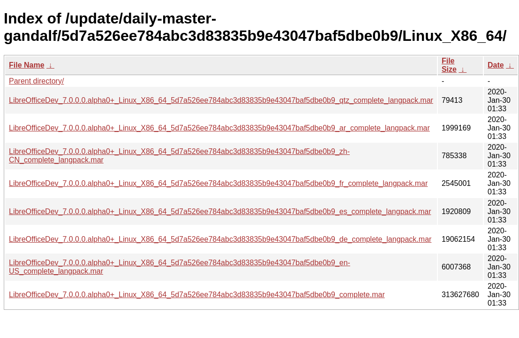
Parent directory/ (36, 81)
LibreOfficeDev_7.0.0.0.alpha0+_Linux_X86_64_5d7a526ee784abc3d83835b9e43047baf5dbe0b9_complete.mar (197, 295)
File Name (27, 65)
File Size (449, 65)
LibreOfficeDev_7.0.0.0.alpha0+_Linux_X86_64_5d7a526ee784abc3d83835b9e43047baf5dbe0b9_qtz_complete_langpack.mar (221, 100)
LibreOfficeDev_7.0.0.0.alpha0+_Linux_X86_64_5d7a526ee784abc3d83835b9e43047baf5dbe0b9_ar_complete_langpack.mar (219, 128)
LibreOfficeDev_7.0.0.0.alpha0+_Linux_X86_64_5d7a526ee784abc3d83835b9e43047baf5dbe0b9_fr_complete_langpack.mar (218, 183)
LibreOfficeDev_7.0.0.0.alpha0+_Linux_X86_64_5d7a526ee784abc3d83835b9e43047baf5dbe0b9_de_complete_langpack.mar (220, 239)
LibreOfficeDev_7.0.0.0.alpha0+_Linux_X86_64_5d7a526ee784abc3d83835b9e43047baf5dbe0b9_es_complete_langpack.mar (220, 211)
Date (496, 65)
